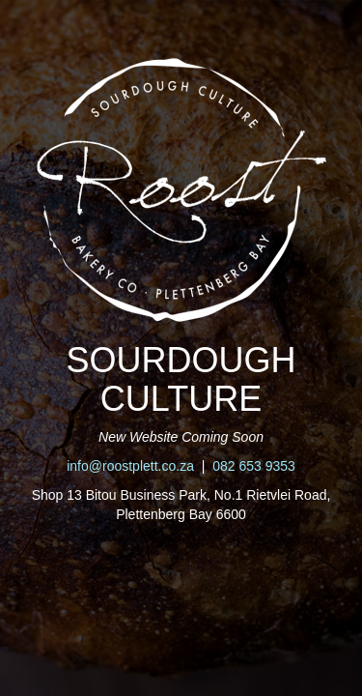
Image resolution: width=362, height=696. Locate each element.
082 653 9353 (253, 466)
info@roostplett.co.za (130, 466)
